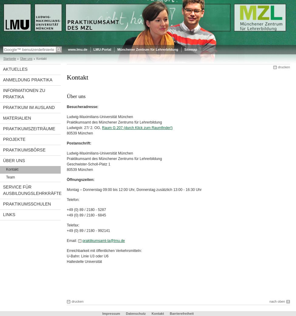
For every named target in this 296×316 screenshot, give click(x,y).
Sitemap (190, 49)
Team (10, 177)
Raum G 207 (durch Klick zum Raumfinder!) (137, 128)
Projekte (14, 139)
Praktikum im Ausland (29, 107)
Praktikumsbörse (24, 150)
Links (9, 214)
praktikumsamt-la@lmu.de (104, 241)
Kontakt (12, 169)
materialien (17, 118)
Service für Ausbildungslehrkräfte (32, 190)
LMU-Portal (102, 49)
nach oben (277, 301)
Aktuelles (15, 69)
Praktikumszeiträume (29, 128)
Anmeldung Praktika (28, 79)
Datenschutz (136, 313)
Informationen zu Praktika (24, 93)
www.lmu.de (77, 49)
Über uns (26, 58)
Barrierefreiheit (182, 313)
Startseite (9, 58)
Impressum (111, 313)
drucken (284, 67)
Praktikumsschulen (27, 204)
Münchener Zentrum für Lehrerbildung (147, 49)
